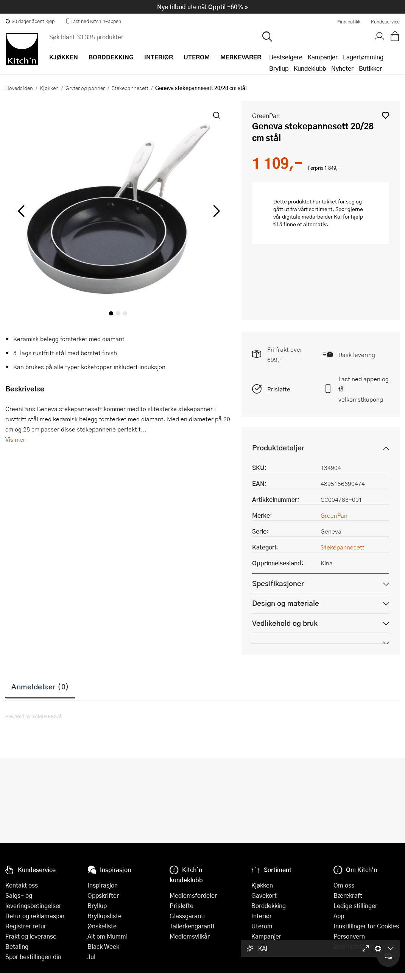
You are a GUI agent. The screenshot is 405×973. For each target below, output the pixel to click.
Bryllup (278, 68)
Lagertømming (363, 57)
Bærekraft (347, 895)
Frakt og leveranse (30, 936)
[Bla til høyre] (215, 211)
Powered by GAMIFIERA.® (33, 716)
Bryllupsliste (104, 915)
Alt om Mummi (107, 936)
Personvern (349, 936)
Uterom (262, 926)
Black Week (103, 946)
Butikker (370, 68)
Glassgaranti (187, 915)
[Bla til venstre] (21, 211)
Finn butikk (348, 21)
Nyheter (342, 68)
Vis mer (15, 439)
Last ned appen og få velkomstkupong (363, 388)
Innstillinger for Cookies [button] (366, 926)
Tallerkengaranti (192, 926)
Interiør (261, 915)
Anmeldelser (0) (40, 686)
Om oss (343, 885)
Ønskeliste (102, 926)
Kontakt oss (21, 885)
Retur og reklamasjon (34, 915)
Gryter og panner (85, 87)
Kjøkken (49, 87)
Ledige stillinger (355, 905)
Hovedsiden (19, 87)
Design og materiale (285, 602)
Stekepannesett (130, 87)
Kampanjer (323, 57)
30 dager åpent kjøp (30, 21)
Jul (91, 956)
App (338, 915)
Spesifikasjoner (278, 583)
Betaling (16, 946)
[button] (385, 115)
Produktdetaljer (278, 447)
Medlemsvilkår (190, 936)
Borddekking (268, 905)
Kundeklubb (310, 68)
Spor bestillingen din (33, 956)
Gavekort (264, 895)
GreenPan (266, 115)
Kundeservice (385, 21)
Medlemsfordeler (193, 895)
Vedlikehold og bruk (285, 623)
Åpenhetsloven (353, 946)
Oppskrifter (103, 895)
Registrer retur (25, 926)
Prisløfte (278, 389)
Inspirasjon (102, 885)
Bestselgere (285, 57)
